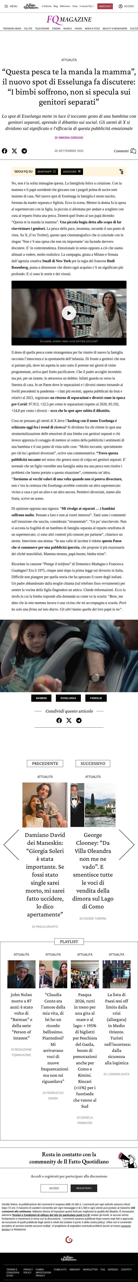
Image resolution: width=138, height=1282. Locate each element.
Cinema (56, 28)
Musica (67, 28)
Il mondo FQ (87, 6)
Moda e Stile (92, 28)
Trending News (12, 28)
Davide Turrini (94, 917)
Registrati (84, 1185)
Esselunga (68, 698)
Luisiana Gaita (118, 1072)
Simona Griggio (70, 137)
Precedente (45, 763)
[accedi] (126, 6)
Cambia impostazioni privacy (43, 1270)
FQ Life (28, 28)
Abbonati (105, 6)
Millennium (65, 6)
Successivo (93, 763)
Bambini (41, 698)
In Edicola (46, 6)
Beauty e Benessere (115, 28)
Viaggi (78, 28)
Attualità (69, 60)
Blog (56, 6)
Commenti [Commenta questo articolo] (125, 151)
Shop (74, 6)
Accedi (54, 1185)
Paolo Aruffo (47, 925)
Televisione (42, 28)
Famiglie (96, 698)
